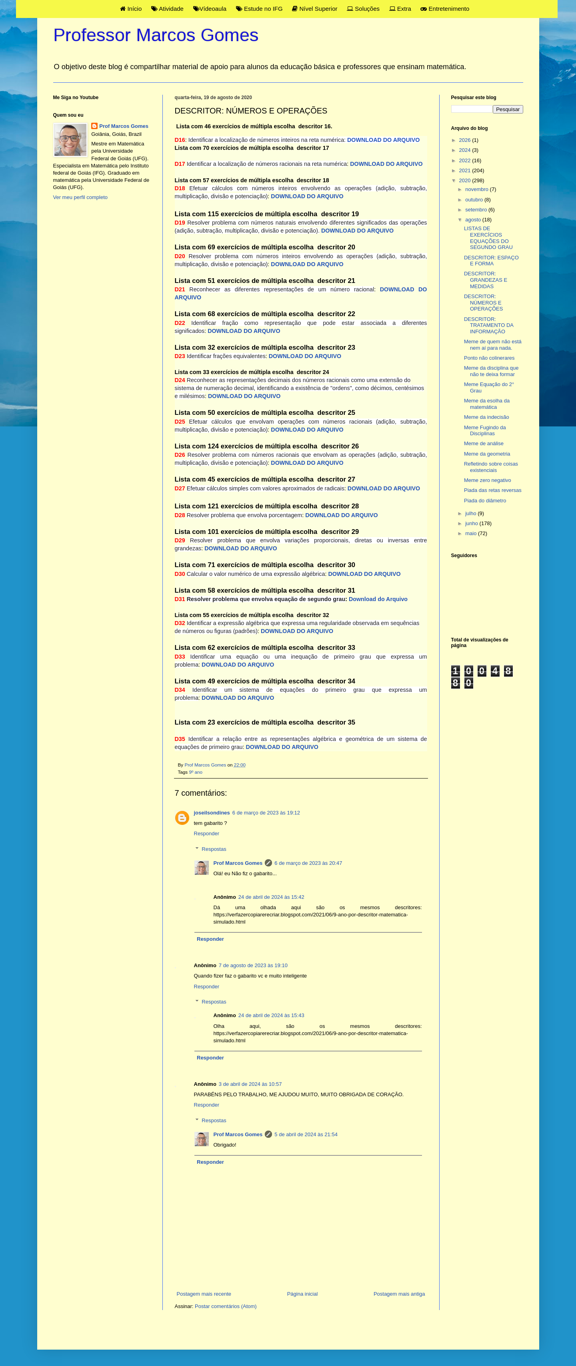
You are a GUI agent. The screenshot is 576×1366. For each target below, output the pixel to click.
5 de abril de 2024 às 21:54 (306, 1134)
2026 (465, 140)
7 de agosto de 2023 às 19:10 (253, 965)
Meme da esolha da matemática (487, 404)
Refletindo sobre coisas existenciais (491, 467)
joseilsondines (212, 813)
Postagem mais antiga (399, 1294)
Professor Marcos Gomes (156, 35)
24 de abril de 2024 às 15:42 (271, 897)
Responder (207, 833)
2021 (465, 170)
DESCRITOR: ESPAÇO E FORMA (491, 261)
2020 (465, 180)
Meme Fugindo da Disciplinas (485, 430)
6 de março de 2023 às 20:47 (308, 863)
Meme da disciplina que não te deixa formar (491, 371)
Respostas (214, 849)
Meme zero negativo (487, 480)
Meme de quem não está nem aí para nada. (493, 345)
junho (472, 523)
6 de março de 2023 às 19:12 (266, 813)
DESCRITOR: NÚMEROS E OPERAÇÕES (483, 302)
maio (471, 533)
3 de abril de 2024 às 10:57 (250, 1084)
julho (471, 513)
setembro (476, 210)
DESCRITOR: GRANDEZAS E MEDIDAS (485, 280)
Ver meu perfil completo (80, 197)
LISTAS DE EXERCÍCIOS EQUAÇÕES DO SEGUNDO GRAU (488, 237)
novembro (477, 189)
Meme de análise (484, 443)
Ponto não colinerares (489, 358)
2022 (465, 160)
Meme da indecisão (486, 417)
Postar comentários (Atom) (226, 1306)
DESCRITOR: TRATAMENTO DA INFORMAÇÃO (488, 325)
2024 (465, 150)
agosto (473, 220)
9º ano (195, 772)
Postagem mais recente (204, 1294)
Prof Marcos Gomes (238, 863)
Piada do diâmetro (485, 501)
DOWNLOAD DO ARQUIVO (307, 196)
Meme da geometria (487, 454)
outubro (474, 200)
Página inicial (302, 1294)
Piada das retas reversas (493, 490)
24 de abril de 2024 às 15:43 (271, 1015)
